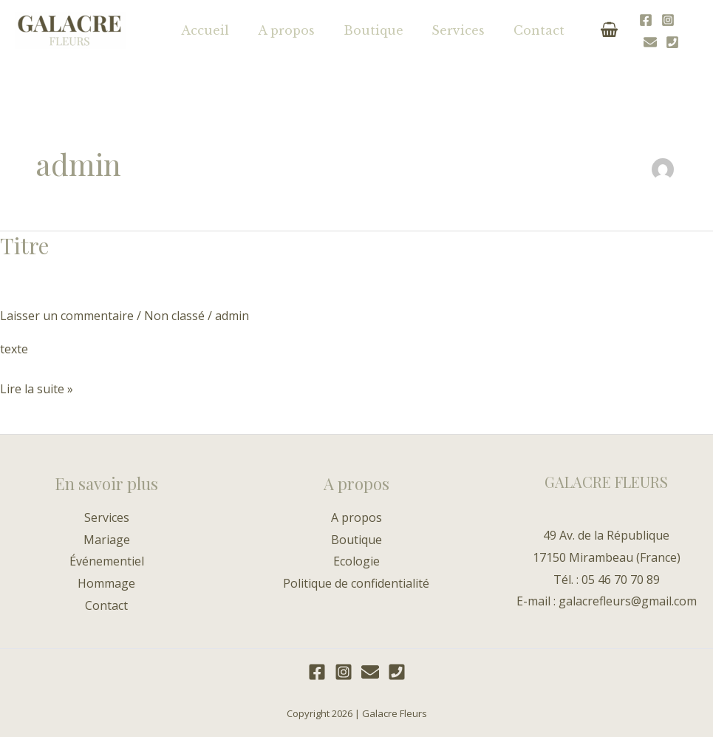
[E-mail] (669, 31)
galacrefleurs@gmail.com (628, 601)
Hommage (106, 583)
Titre (24, 245)
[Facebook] (625, 31)
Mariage (106, 539)
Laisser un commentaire (67, 316)
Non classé (174, 316)
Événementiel (106, 561)
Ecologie (356, 561)
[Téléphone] (691, 31)
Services (441, 30)
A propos (278, 30)
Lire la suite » (36, 387)
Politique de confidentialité (356, 583)
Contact (516, 30)
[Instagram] (647, 31)
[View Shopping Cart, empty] (584, 30)
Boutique (361, 30)
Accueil (203, 30)
